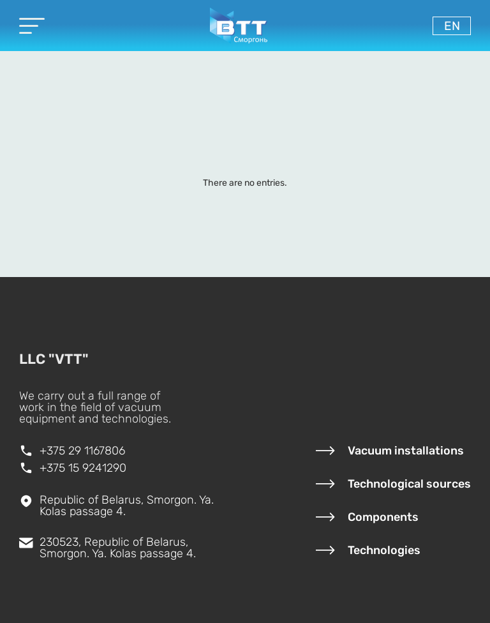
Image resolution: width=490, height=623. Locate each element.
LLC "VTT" (54, 359)
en (452, 26)
